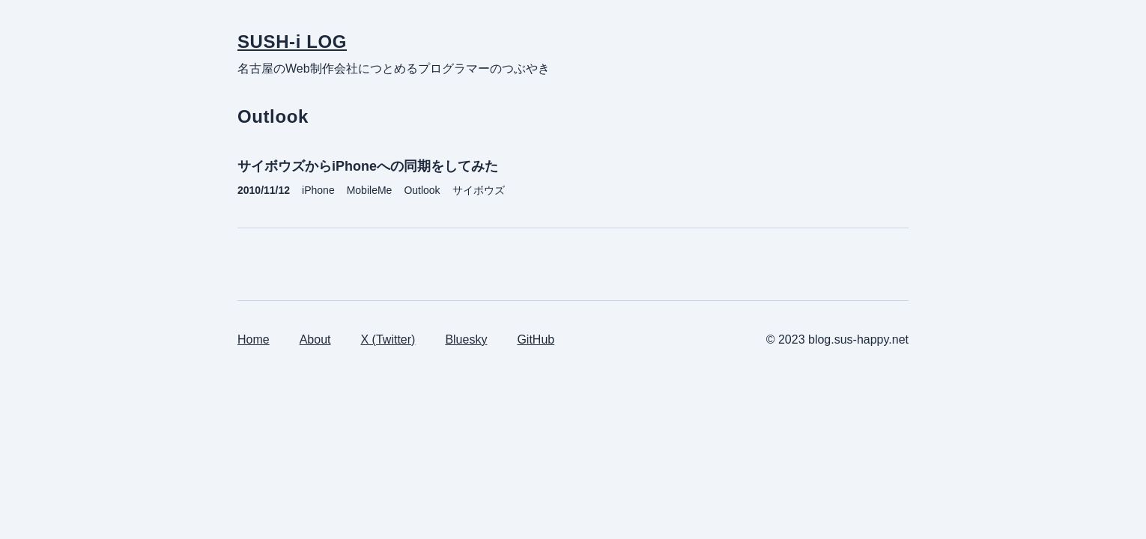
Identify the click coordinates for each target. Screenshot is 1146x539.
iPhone (318, 190)
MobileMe (369, 190)
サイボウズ (478, 190)
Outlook (422, 190)
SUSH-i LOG (292, 41)
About (315, 339)
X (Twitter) (388, 339)
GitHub (535, 339)
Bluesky (466, 339)
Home (253, 339)
